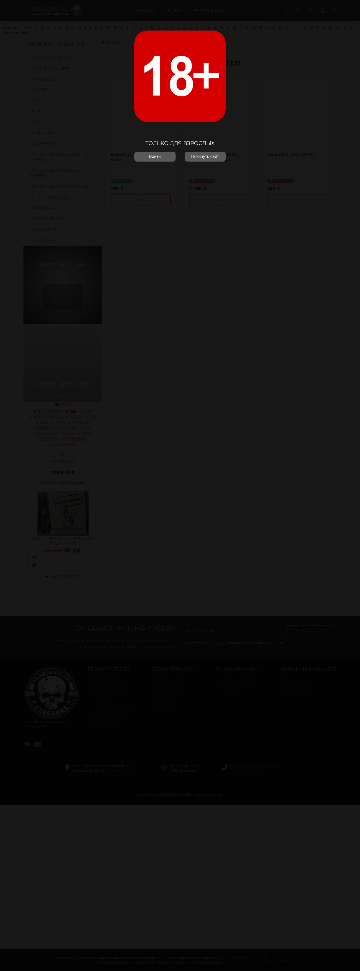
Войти (155, 156)
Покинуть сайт (205, 156)
